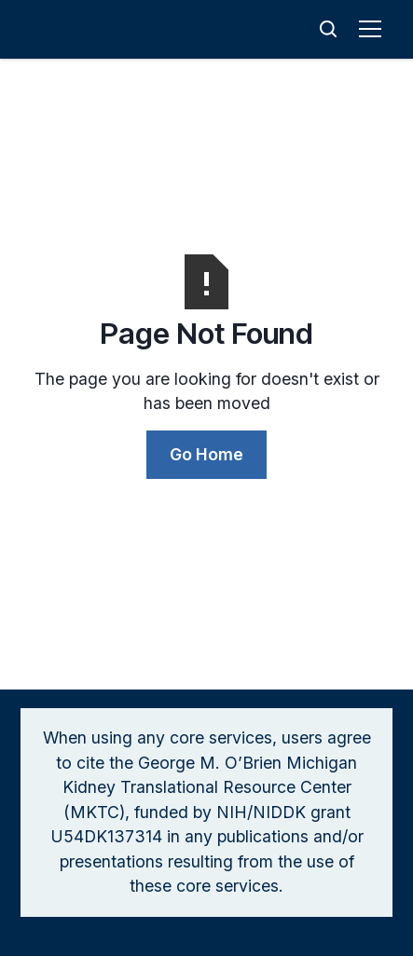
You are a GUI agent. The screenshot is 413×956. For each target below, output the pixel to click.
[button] (373, 29)
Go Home (206, 454)
